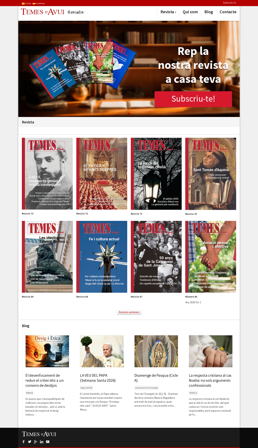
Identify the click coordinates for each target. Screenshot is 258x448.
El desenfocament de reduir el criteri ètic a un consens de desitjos (44, 380)
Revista (167, 12)
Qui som (190, 12)
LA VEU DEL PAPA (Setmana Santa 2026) (98, 378)
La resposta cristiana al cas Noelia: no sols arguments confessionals (210, 380)
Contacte (228, 12)
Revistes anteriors (129, 312)
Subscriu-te (229, 2)
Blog (208, 12)
